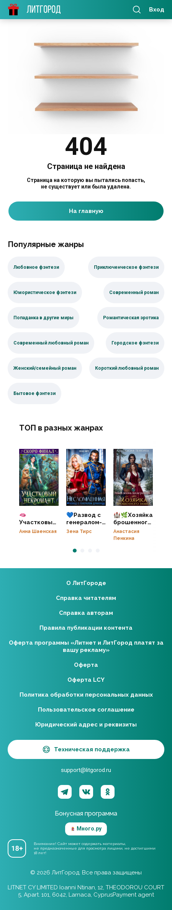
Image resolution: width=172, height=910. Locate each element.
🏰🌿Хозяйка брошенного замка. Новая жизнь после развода (133, 477)
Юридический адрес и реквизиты (86, 724)
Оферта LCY (86, 679)
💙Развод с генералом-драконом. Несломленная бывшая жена (86, 477)
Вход (156, 9)
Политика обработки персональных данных (86, 694)
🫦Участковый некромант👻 (39, 477)
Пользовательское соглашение (86, 709)
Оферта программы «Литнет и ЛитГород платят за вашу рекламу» (86, 646)
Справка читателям (86, 598)
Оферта (86, 664)
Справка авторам (86, 612)
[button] (75, 550)
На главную (86, 211)
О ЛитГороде (86, 583)
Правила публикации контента (86, 627)
